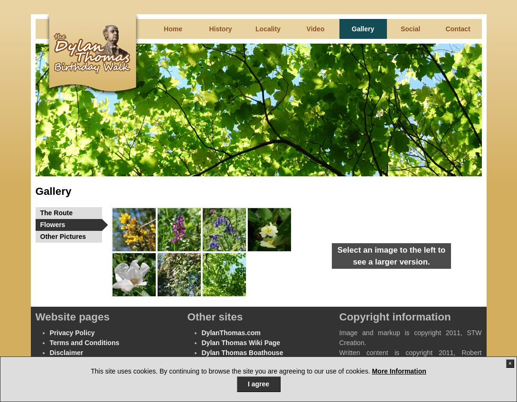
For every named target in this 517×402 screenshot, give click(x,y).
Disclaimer (67, 352)
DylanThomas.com (231, 333)
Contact (457, 29)
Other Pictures (63, 236)
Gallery (363, 29)
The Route (56, 213)
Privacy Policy (72, 333)
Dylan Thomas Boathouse (242, 352)
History (220, 29)
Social (410, 29)
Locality (268, 29)
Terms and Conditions (85, 343)
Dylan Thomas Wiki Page (241, 343)
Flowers (71, 225)
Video (316, 29)
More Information (399, 371)
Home (173, 29)
